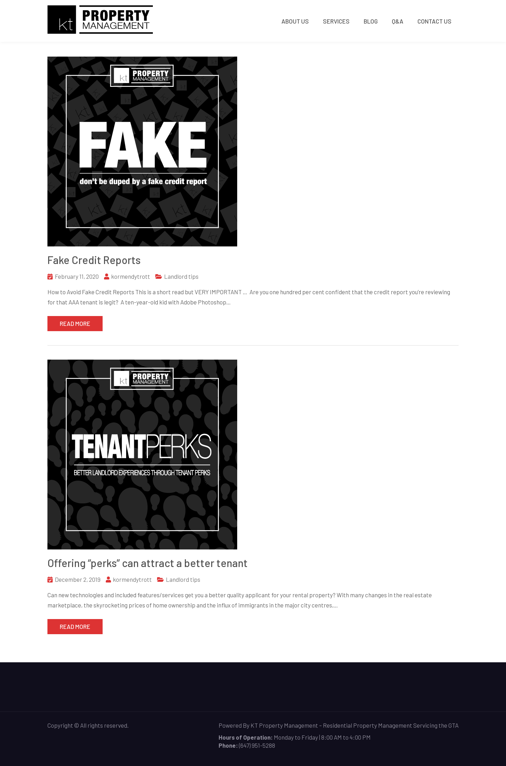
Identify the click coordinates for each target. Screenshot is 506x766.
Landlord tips (181, 276)
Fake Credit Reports (94, 259)
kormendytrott (130, 276)
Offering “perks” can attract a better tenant (147, 562)
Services (336, 21)
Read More (75, 323)
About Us (295, 21)
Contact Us (434, 21)
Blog (371, 21)
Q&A (397, 21)
